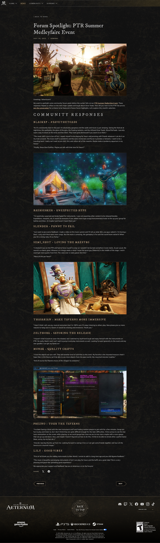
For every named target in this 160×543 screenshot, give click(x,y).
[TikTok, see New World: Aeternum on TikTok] (153, 504)
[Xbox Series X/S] (80, 524)
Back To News (41, 16)
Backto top (80, 508)
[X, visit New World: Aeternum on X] (131, 504)
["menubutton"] (13, 3)
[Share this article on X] (43, 471)
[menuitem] (13, 3)
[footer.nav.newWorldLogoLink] (21, 506)
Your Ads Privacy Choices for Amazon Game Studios (91, 529)
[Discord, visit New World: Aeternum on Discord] (120, 504)
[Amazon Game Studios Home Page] (21, 524)
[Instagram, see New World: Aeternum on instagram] (147, 504)
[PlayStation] (62, 524)
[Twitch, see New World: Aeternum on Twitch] (125, 504)
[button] (80, 70)
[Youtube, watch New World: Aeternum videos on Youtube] (142, 504)
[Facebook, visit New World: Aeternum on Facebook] (136, 504)
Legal (54, 529)
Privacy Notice (62, 529)
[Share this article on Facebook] (49, 471)
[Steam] (98, 524)
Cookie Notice (70, 529)
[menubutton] (146, 509)
